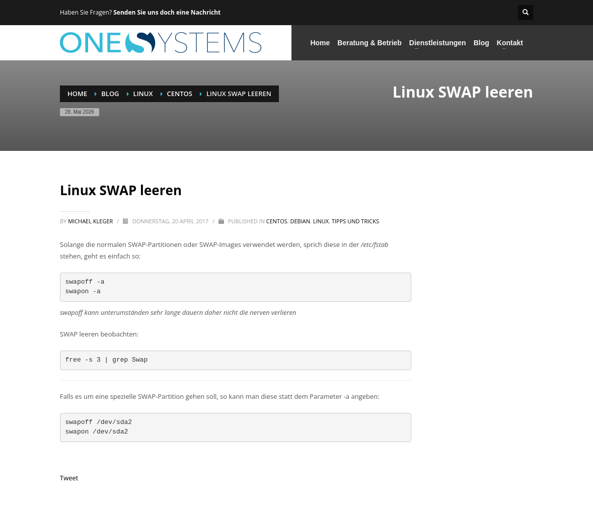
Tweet (69, 477)
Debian (300, 221)
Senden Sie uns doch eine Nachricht (166, 12)
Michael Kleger (91, 221)
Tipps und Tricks (355, 221)
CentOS (276, 221)
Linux (321, 221)
